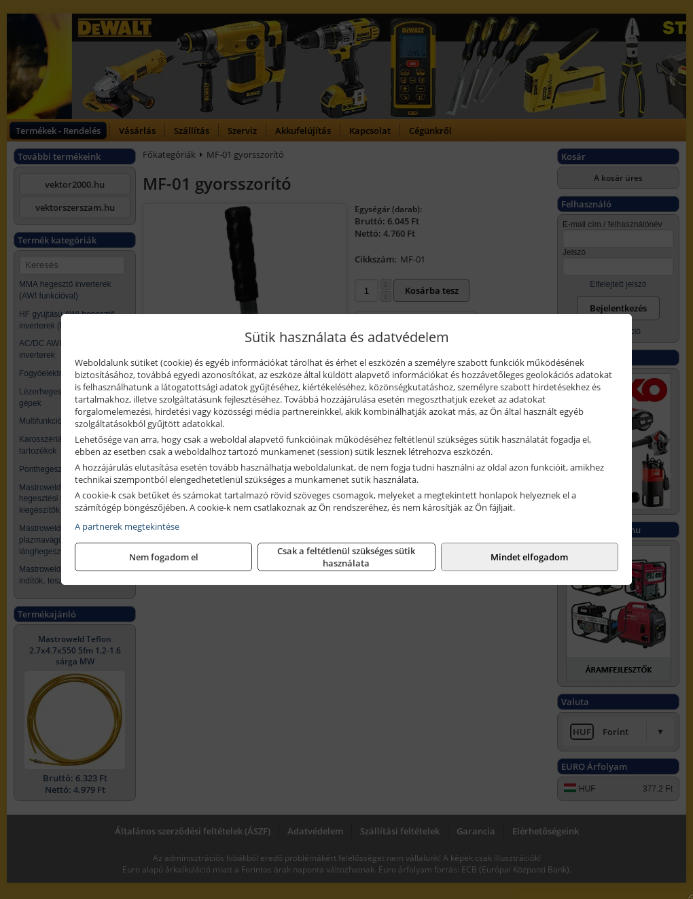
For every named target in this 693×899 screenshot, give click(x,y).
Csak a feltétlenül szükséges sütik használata (346, 557)
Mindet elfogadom (529, 557)
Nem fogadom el (163, 557)
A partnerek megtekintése (127, 526)
